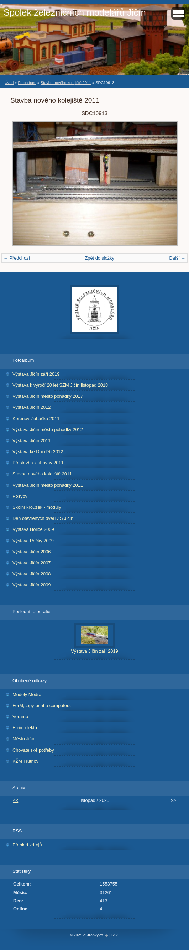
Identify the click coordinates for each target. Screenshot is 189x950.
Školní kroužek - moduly (36, 507)
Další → (177, 258)
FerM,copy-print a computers (41, 705)
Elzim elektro (25, 727)
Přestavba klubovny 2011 (38, 462)
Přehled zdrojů (27, 844)
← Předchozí (17, 258)
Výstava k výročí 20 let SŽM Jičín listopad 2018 (60, 385)
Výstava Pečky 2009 (33, 540)
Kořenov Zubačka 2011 (35, 418)
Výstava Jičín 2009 (31, 585)
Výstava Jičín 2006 (31, 551)
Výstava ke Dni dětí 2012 (37, 451)
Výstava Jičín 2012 (31, 407)
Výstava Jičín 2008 (31, 573)
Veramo (20, 716)
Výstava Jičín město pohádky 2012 (47, 429)
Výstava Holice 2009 (33, 529)
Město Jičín (24, 738)
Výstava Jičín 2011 (31, 440)
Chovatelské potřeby (33, 750)
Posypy (19, 496)
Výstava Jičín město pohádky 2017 (47, 396)
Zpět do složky (99, 258)
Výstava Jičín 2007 (31, 562)
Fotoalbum (27, 82)
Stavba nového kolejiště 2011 (66, 82)
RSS (115, 935)
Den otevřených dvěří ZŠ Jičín (42, 518)
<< (15, 800)
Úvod (9, 82)
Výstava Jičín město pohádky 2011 (47, 485)
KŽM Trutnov (25, 761)
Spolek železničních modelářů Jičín (75, 12)
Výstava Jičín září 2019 (35, 374)
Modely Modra (26, 694)
